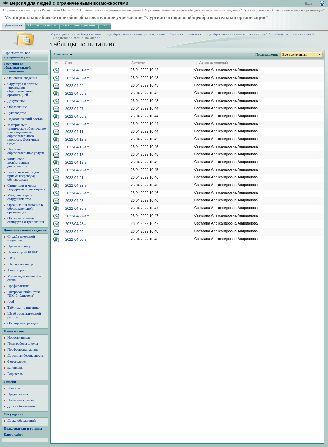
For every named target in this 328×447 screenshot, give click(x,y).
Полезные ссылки (20, 400)
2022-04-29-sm (77, 232)
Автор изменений (213, 62)
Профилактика (18, 286)
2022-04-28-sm (77, 224)
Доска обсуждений (21, 420)
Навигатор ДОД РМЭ (23, 252)
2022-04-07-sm (77, 109)
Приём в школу (18, 246)
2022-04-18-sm (77, 155)
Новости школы (19, 337)
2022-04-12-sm (77, 139)
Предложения (17, 394)
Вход (308, 3)
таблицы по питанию (292, 34)
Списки (10, 382)
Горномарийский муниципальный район (110, 10)
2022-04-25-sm (77, 201)
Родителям (15, 374)
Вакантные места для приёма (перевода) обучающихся (23, 175)
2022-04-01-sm (77, 70)
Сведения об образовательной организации (17, 67)
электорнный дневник (79, 25)
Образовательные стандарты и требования (25, 220)
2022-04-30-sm (77, 239)
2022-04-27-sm (77, 216)
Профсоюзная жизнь (22, 349)
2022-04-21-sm (77, 178)
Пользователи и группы (23, 428)
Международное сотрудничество (19, 197)
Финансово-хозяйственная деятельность (18, 162)
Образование (17, 107)
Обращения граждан (22, 323)
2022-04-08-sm (77, 116)
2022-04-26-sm (77, 208)
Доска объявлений (21, 406)
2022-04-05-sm (77, 93)
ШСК (11, 258)
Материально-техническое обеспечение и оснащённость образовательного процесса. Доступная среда (26, 134)
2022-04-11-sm (77, 132)
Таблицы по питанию (23, 307)
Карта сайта (13, 434)
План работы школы (22, 343)
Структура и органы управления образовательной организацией (22, 89)
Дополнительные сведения (25, 230)
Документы (16, 101)
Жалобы (13, 388)
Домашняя (13, 25)
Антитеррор (16, 270)
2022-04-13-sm (77, 147)
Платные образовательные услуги (25, 151)
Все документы (294, 54)
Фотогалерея (17, 361)
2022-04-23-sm (77, 193)
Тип (56, 62)
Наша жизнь (14, 331)
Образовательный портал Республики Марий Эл (39, 10)
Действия (61, 54)
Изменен (138, 62)
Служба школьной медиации (21, 238)
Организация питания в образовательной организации (25, 208)
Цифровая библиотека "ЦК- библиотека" (24, 293)
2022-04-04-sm (77, 86)
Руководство (16, 113)
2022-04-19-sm (77, 162)
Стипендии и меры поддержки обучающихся (26, 187)
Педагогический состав (25, 119)
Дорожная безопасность (25, 355)
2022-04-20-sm (77, 170)
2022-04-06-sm (77, 101)
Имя (68, 62)
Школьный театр (20, 264)
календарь (15, 367)
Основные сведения (22, 78)
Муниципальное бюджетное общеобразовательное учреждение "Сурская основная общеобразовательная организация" (235, 10)
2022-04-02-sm (77, 78)
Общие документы (42, 25)
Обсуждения (13, 414)
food (105, 25)
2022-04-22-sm (77, 185)
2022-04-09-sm (77, 124)
